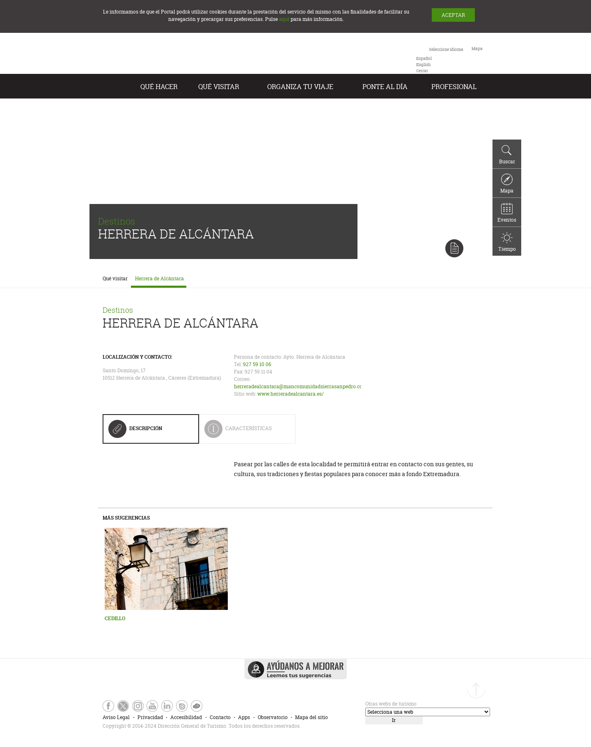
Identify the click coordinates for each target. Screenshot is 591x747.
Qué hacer (159, 86)
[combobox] (439, 59)
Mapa (506, 184)
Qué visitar (218, 86)
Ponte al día (385, 86)
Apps (244, 717)
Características (243, 431)
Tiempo (507, 242)
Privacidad (150, 717)
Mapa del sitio (311, 717)
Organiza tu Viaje (300, 86)
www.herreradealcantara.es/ (290, 393)
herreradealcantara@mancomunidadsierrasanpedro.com (300, 386)
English (423, 64)
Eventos (506, 213)
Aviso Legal (116, 717)
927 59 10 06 (257, 364)
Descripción (135, 431)
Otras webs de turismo (391, 703)
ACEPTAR (453, 14)
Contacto (220, 717)
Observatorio (273, 717)
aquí (284, 19)
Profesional (453, 86)
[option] (424, 58)
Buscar (507, 154)
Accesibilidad (186, 717)
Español (424, 58)
